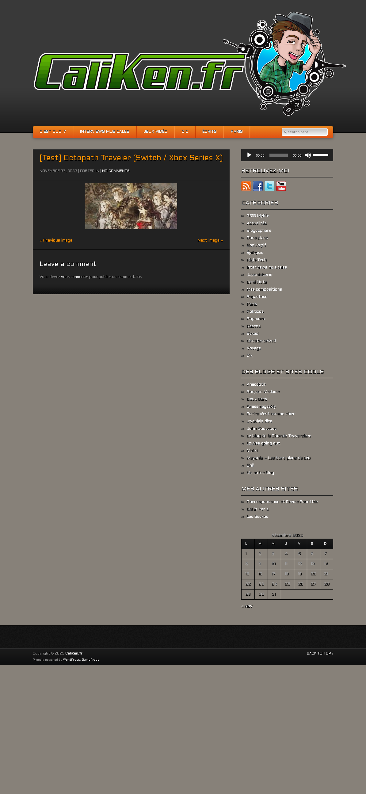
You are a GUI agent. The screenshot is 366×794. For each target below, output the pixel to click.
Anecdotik (256, 385)
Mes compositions (264, 290)
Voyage (254, 348)
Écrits (209, 132)
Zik (250, 356)
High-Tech (257, 260)
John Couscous (262, 429)
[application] (287, 155)
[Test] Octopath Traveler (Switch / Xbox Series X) (131, 158)
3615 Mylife (258, 216)
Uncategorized (261, 341)
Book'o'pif (256, 245)
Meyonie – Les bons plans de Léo (279, 458)
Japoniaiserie (259, 275)
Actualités (257, 223)
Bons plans (257, 238)
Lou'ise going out (263, 443)
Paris (237, 132)
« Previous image (56, 240)
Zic (185, 132)
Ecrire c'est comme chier (271, 414)
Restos (254, 326)
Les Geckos (257, 517)
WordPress (71, 660)
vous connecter (74, 276)
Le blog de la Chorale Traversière (279, 436)
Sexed (252, 334)
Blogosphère (259, 231)
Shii (250, 466)
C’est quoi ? (53, 132)
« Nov (246, 606)
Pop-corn (256, 319)
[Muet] (308, 155)
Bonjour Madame (263, 392)
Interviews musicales (104, 132)
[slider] (278, 155)
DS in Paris (258, 509)
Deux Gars (257, 399)
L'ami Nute (257, 282)
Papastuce (257, 297)
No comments (116, 171)
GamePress (90, 660)
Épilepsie (255, 253)
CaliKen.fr (73, 653)
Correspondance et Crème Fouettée (282, 502)
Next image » (210, 240)
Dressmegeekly (261, 407)
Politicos (255, 312)
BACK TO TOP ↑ (320, 653)
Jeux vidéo (155, 132)
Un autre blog (260, 473)
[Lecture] (249, 155)
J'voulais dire (259, 421)
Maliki (252, 451)
